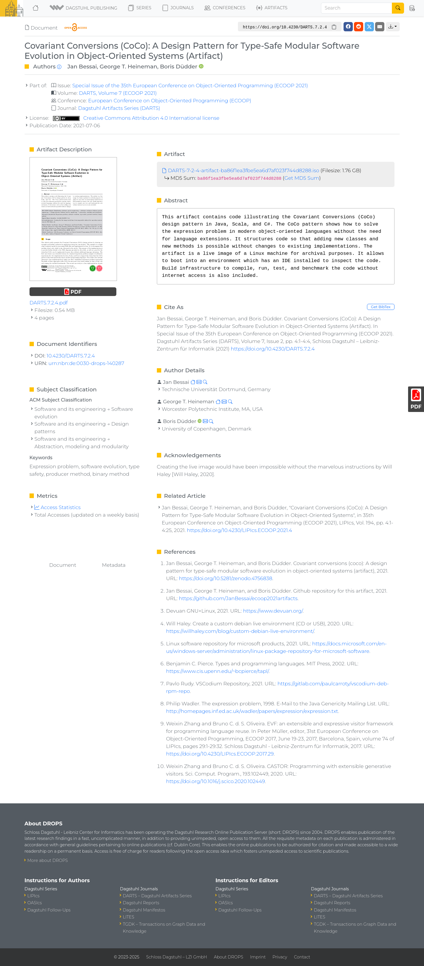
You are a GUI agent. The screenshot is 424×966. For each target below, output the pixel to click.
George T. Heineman (128, 66)
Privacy (280, 957)
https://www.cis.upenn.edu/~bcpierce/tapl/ (217, 671)
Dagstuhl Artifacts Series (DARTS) (119, 108)
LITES (128, 917)
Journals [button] (178, 8)
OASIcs (34, 902)
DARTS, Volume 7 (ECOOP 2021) (118, 93)
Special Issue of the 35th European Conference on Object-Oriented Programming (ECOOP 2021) (190, 85)
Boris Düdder (178, 66)
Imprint (258, 957)
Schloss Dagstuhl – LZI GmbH (176, 957)
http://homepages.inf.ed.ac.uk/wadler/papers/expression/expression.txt (252, 711)
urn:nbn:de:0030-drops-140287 (86, 363)
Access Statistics (57, 507)
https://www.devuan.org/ (273, 611)
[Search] (356, 8)
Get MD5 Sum (301, 178)
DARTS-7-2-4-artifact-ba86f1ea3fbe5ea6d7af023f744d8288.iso (240, 170)
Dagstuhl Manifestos (144, 910)
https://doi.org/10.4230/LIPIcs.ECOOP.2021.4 (239, 530)
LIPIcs (33, 895)
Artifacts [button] (271, 8)
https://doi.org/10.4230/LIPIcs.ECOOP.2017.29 (220, 754)
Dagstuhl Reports (141, 902)
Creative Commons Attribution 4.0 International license (136, 118)
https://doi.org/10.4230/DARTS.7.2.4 (273, 349)
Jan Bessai (82, 66)
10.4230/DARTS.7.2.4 (71, 356)
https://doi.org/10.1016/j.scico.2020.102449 (215, 781)
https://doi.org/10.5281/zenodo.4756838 (225, 578)
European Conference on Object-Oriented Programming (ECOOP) (169, 100)
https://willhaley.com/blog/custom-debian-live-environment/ (240, 631)
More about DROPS (47, 860)
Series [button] (139, 8)
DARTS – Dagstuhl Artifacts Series (157, 895)
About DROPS (228, 957)
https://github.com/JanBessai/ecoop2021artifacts (238, 598)
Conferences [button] (224, 8)
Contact (302, 957)
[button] (83, 8)
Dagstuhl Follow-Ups (49, 910)
